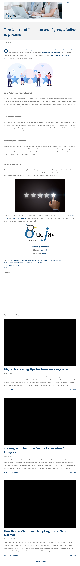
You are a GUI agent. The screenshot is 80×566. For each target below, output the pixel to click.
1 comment (12, 389)
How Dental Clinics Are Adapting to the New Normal (35, 533)
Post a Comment (14, 472)
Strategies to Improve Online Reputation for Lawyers (35, 450)
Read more (73, 389)
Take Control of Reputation (14, 263)
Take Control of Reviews (33, 263)
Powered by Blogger (40, 561)
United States (14, 265)
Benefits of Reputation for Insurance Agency (24, 260)
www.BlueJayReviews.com (40, 247)
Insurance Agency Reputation (51, 260)
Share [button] (6, 267)
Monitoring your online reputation (51, 53)
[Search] (68, 3)
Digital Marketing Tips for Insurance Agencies (36, 369)
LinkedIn (45, 253)
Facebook (43, 250)
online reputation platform (19, 218)
